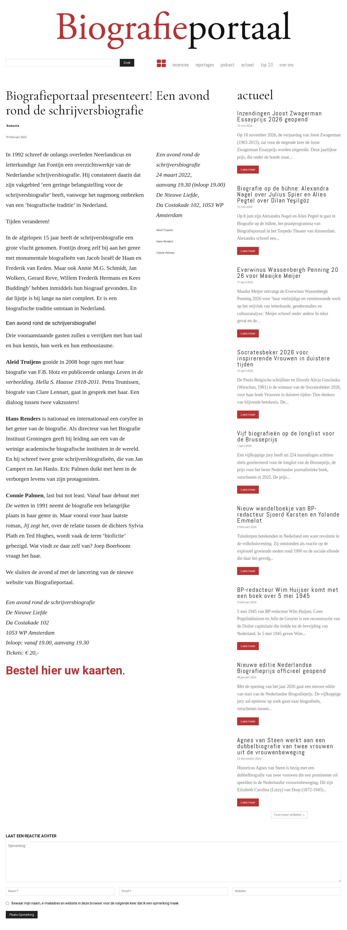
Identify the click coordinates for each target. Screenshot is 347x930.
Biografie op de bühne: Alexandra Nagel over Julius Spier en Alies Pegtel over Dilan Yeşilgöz (283, 194)
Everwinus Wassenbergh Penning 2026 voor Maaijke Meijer (288, 273)
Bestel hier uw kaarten (64, 670)
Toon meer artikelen (289, 815)
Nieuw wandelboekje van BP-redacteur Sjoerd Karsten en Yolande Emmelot (288, 514)
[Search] (127, 63)
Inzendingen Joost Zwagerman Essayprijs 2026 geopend (279, 116)
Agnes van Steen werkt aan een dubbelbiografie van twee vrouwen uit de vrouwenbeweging (285, 746)
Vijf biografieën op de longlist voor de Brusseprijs (286, 436)
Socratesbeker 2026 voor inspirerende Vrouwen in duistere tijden (283, 358)
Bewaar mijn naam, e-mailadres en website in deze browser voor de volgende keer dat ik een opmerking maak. (95, 903)
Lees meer (248, 169)
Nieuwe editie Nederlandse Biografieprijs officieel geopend (281, 668)
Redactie (13, 125)
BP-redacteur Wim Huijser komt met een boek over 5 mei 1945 (287, 593)
